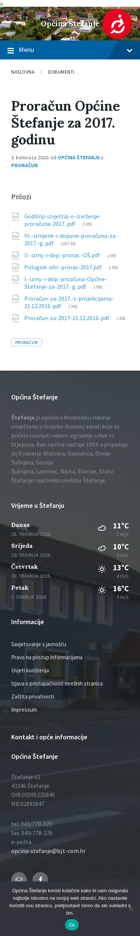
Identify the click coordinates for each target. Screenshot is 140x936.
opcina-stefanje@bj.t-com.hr (48, 850)
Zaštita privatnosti (32, 696)
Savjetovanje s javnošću (38, 644)
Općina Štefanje (70, 23)
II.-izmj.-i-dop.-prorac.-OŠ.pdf (62, 255)
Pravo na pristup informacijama (47, 657)
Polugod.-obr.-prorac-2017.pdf (63, 267)
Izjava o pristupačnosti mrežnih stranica (57, 683)
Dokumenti (61, 72)
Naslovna (22, 72)
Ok (72, 925)
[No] (130, 908)
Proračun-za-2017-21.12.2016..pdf (67, 318)
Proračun (24, 165)
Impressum (24, 709)
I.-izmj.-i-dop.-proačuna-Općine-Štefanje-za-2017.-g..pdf (65, 282)
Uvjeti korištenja (30, 670)
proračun (26, 342)
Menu (70, 50)
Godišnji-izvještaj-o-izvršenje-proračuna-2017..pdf (62, 219)
